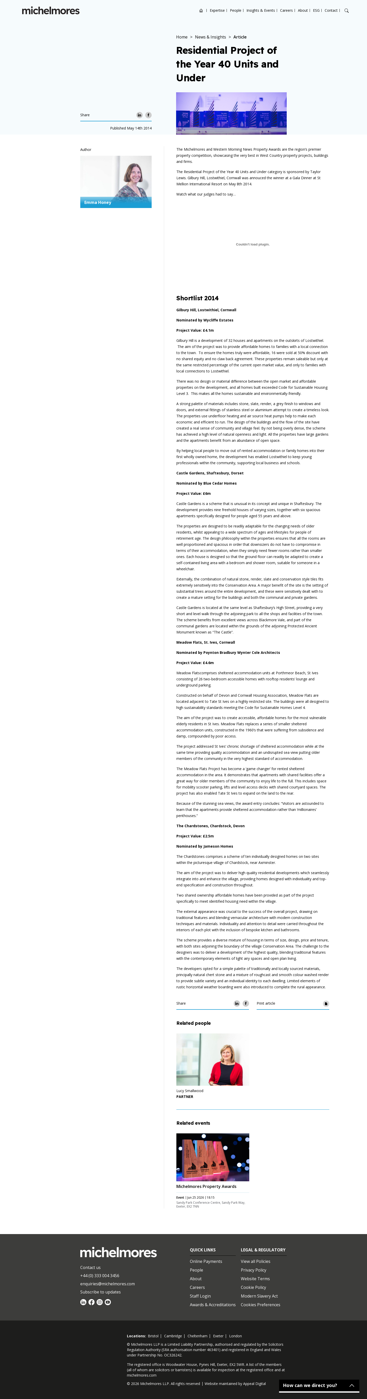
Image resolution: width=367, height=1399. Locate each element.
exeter (218, 1335)
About (303, 10)
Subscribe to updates (100, 1292)
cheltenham (197, 1335)
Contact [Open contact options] (331, 10)
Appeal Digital (254, 1383)
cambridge (173, 1335)
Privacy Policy (253, 1270)
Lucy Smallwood (189, 1090)
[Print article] (326, 1003)
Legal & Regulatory (263, 1250)
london (235, 1335)
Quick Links (203, 1250)
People (235, 10)
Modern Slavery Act (259, 1296)
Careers (286, 10)
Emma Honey (97, 202)
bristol (153, 1335)
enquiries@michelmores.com (107, 1284)
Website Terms (255, 1278)
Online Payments (206, 1261)
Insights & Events (260, 10)
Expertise (217, 10)
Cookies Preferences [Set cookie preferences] (260, 1304)
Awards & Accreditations (213, 1304)
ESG (316, 10)
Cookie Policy (253, 1287)
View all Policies (255, 1261)
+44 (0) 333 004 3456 (99, 1275)
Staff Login (200, 1296)
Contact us (90, 1267)
